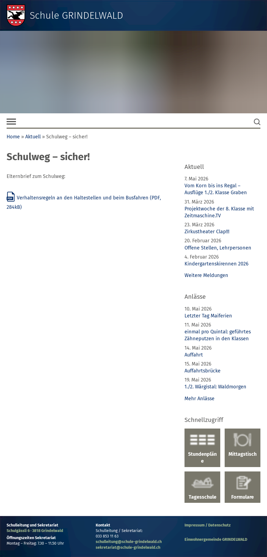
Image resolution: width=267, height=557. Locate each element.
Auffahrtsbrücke (203, 371)
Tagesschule (202, 488)
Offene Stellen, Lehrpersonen (218, 248)
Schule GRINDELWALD (76, 15)
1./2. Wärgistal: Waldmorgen (215, 387)
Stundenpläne (202, 448)
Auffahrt (194, 355)
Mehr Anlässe (199, 399)
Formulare (242, 488)
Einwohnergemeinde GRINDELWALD (216, 539)
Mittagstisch (242, 445)
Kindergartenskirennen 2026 (217, 264)
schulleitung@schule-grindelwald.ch (129, 541)
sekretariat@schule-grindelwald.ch (128, 547)
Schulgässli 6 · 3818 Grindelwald (35, 530)
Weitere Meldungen (206, 275)
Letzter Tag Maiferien (208, 316)
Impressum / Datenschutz (208, 525)
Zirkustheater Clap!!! (207, 232)
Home (13, 137)
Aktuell (33, 137)
